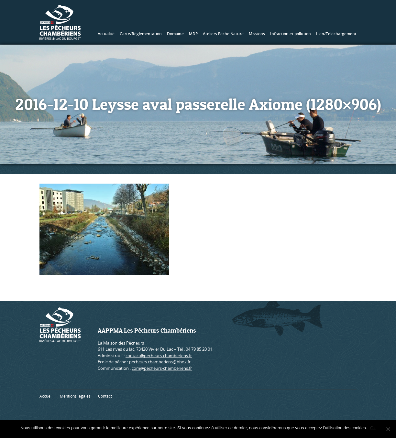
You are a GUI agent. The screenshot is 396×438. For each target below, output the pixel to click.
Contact (105, 396)
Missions (257, 34)
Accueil (45, 396)
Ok (373, 427)
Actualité (106, 34)
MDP (193, 34)
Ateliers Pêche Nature (223, 34)
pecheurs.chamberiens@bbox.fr (160, 362)
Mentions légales (75, 396)
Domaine (175, 34)
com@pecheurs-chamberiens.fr (162, 368)
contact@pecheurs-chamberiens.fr (159, 355)
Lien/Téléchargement (336, 34)
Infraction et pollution (290, 34)
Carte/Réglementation (141, 34)
